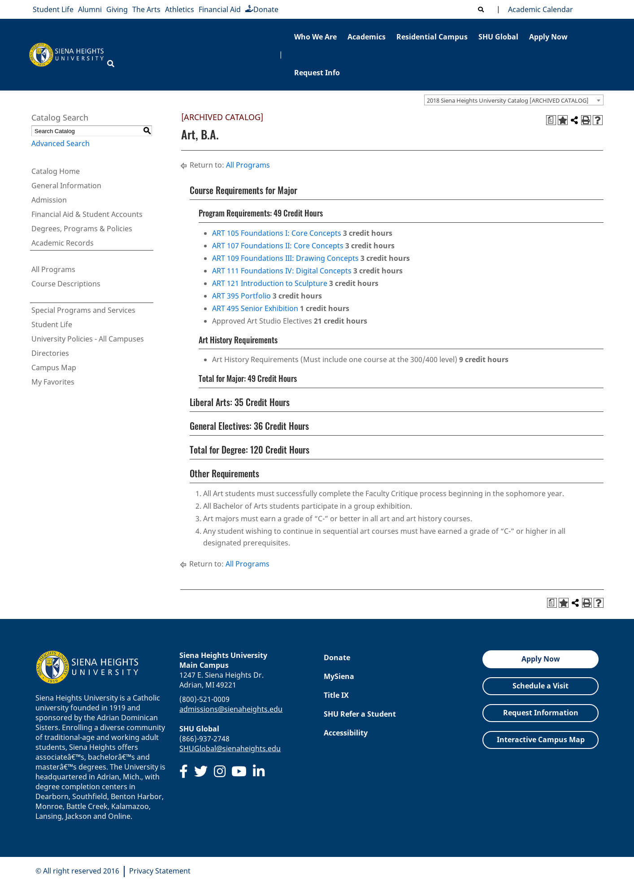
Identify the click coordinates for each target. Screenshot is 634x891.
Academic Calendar (538, 9)
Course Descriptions (65, 284)
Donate (261, 9)
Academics (366, 37)
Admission (49, 200)
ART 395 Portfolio (241, 296)
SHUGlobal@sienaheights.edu (230, 748)
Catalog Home (55, 171)
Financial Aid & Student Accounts (87, 214)
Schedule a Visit (540, 686)
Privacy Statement (160, 871)
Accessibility (346, 733)
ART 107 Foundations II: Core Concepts (277, 246)
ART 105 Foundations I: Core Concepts (276, 233)
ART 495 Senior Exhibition (255, 308)
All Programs (53, 269)
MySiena (339, 676)
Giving (117, 9)
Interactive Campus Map (541, 739)
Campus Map (53, 367)
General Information (66, 185)
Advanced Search (60, 143)
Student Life (53, 9)
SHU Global (498, 37)
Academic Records (62, 243)
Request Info (317, 73)
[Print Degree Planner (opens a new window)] (551, 120)
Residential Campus (432, 37)
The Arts (146, 9)
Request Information (540, 713)
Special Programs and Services (83, 310)
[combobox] (514, 100)
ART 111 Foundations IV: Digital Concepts (282, 271)
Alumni (90, 9)
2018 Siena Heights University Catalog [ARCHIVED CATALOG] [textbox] (508, 100)
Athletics (179, 9)
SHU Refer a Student (360, 714)
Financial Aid (220, 9)
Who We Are (315, 37)
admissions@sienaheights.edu (230, 709)
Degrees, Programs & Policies (81, 229)
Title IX (336, 695)
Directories (50, 353)
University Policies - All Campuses (87, 339)
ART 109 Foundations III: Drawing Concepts (285, 258)
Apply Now (548, 37)
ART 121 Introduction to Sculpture (269, 283)
